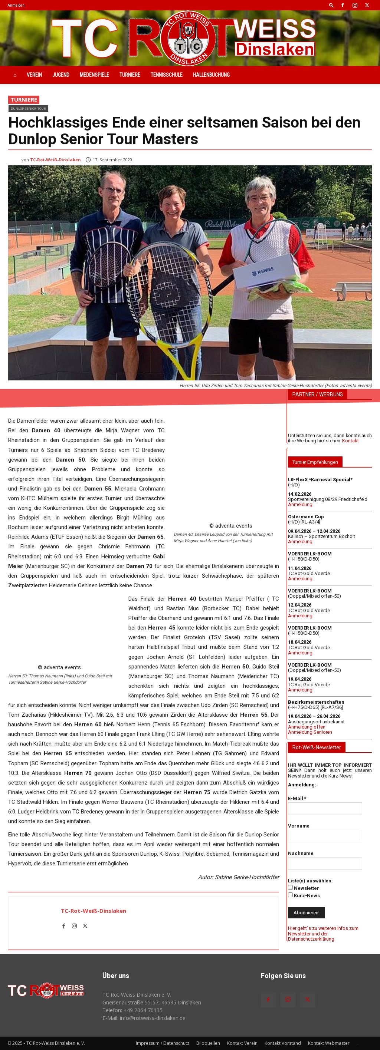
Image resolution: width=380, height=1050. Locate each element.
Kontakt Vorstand (283, 1043)
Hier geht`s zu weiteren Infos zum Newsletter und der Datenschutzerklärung (323, 933)
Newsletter (303, 888)
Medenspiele (94, 75)
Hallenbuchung (211, 75)
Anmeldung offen (306, 727)
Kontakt (350, 440)
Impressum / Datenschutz (162, 1043)
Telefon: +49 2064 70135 (132, 1010)
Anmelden (15, 5)
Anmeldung (300, 504)
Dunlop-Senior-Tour (28, 108)
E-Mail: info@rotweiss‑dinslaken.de (144, 1017)
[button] (331, 5)
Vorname (298, 826)
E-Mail (297, 798)
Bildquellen (208, 1043)
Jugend (60, 75)
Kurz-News (304, 895)
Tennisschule (167, 75)
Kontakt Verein (242, 1043)
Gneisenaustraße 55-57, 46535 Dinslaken (151, 1002)
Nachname (301, 853)
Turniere (129, 75)
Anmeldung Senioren (310, 732)
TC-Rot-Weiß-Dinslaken (55, 159)
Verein (34, 75)
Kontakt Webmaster (329, 1043)
